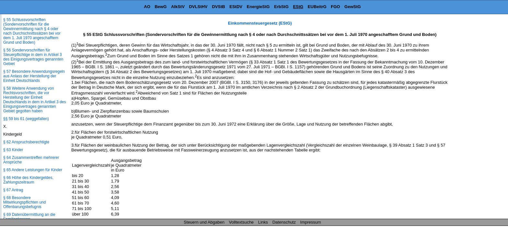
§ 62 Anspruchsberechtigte (26, 142)
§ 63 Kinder (13, 150)
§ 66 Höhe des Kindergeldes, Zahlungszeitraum (28, 179)
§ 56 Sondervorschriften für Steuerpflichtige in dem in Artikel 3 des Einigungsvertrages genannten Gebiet (33, 57)
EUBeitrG (317, 6)
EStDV (235, 6)
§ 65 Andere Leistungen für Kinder (32, 170)
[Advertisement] (476, 118)
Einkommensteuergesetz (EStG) (260, 23)
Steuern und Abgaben (204, 222)
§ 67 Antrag (13, 190)
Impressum (310, 222)
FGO (335, 6)
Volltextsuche (241, 222)
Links (263, 222)
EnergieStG (258, 6)
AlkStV (178, 6)
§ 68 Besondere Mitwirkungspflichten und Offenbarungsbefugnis (24, 202)
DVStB (218, 6)
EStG (298, 6)
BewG (161, 6)
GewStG (352, 6)
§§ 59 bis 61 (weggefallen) (26, 118)
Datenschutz (284, 222)
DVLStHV (198, 6)
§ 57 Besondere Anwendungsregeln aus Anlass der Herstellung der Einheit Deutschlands (34, 76)
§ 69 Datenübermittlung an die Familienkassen (29, 216)
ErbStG (281, 6)
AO (147, 6)
